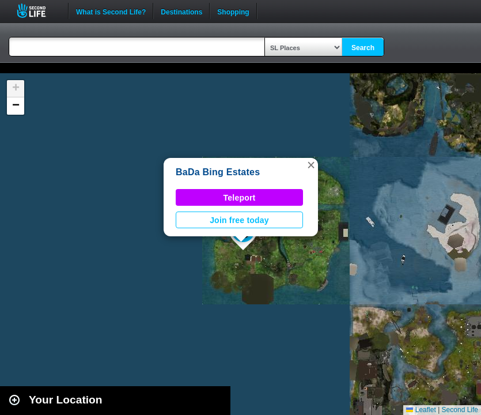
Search (362, 48)
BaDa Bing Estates (218, 172)
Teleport (240, 197)
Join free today (239, 220)
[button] (311, 165)
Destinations (181, 11)
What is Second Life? (111, 11)
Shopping (233, 11)
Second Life (37, 10)
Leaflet (420, 410)
